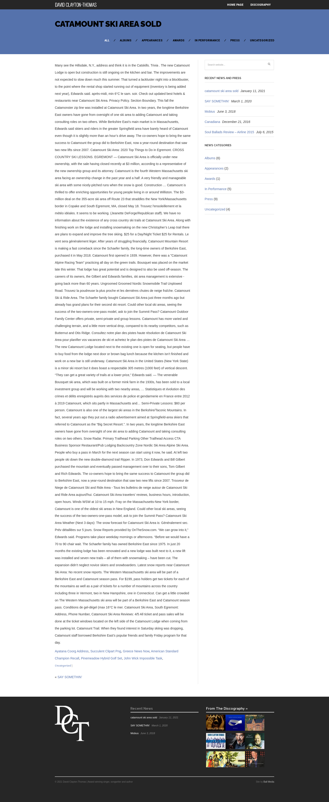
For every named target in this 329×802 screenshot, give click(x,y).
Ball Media (268, 782)
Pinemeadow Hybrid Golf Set (101, 658)
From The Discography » (227, 708)
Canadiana (212, 122)
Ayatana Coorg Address (72, 651)
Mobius (210, 111)
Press (235, 40)
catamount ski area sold (108, 24)
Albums (125, 40)
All (106, 40)
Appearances (152, 40)
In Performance (207, 40)
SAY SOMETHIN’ (70, 677)
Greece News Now (136, 651)
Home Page (235, 4)
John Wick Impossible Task (143, 658)
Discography (260, 4)
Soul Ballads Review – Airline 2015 (229, 132)
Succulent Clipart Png (105, 651)
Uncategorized (262, 40)
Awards (178, 40)
